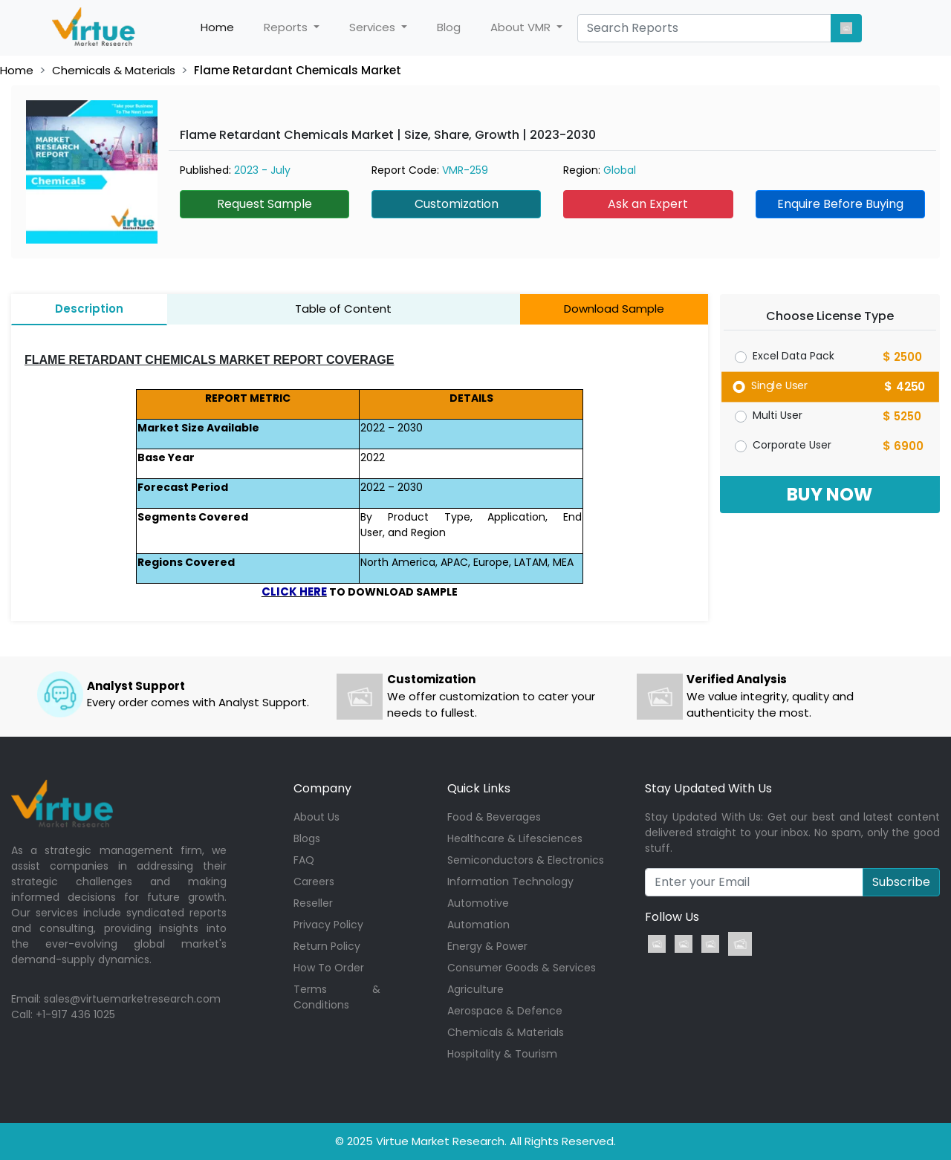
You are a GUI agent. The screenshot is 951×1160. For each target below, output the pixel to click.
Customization (457, 203)
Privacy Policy (328, 924)
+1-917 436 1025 (75, 1014)
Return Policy (326, 946)
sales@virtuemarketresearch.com (132, 998)
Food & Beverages (494, 816)
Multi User (777, 415)
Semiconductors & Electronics (525, 860)
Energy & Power (487, 946)
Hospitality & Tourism (502, 1053)
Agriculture (475, 989)
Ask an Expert (648, 203)
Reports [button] (287, 27)
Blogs (306, 838)
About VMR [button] (522, 27)
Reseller (313, 903)
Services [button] (373, 27)
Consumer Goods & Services (521, 967)
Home (225, 27)
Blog (449, 27)
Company (322, 788)
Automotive (478, 903)
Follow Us (672, 916)
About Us (316, 816)
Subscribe (901, 881)
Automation (478, 924)
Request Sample (264, 203)
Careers (313, 881)
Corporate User (792, 444)
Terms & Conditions (336, 997)
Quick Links (478, 788)
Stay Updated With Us (708, 788)
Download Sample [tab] (614, 308)
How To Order (328, 967)
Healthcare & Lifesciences (514, 838)
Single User (779, 384)
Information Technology (510, 881)
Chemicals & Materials (113, 70)
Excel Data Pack (793, 355)
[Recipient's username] (754, 882)
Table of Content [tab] (343, 308)
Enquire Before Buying (840, 203)
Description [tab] (89, 308)
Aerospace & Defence (504, 1010)
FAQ (303, 860)
